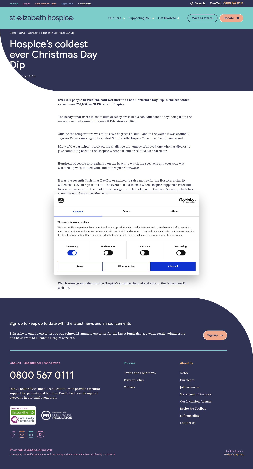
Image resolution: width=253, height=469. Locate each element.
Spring (239, 454)
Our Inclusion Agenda (196, 401)
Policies (129, 363)
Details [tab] (126, 211)
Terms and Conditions (140, 373)
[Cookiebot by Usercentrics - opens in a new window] (181, 200)
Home (13, 32)
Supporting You (141, 18)
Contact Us (187, 423)
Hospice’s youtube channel (124, 283)
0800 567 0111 (233, 3)
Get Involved (169, 18)
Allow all (173, 266)
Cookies (129, 387)
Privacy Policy (134, 380)
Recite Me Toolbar (193, 408)
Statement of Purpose (195, 394)
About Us (186, 363)
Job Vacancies (190, 387)
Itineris (239, 450)
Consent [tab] (78, 211)
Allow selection (127, 266)
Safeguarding (190, 416)
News (21, 32)
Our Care (116, 18)
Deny (80, 266)
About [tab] (174, 211)
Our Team (187, 380)
